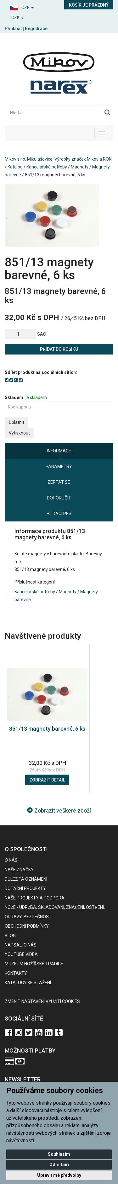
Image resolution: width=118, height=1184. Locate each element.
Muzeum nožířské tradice (34, 963)
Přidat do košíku (59, 349)
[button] (29, 7)
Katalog (15, 166)
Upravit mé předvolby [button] (59, 1175)
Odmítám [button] (59, 1164)
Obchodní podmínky (27, 926)
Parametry (59, 466)
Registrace (36, 28)
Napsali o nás (21, 944)
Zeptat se (59, 482)
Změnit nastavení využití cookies (42, 1001)
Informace (59, 450)
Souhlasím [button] (59, 1154)
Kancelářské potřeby (46, 166)
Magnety (79, 166)
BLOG (10, 935)
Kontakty (16, 973)
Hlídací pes (59, 513)
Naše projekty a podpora (35, 897)
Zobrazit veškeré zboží (59, 810)
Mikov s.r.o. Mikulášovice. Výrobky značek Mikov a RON (58, 159)
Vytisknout (19, 432)
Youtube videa (21, 954)
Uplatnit (16, 422)
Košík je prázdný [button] (89, 5)
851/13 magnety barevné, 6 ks (47, 728)
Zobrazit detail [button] (47, 779)
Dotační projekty (25, 888)
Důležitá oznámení (26, 879)
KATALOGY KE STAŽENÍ (28, 982)
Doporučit (59, 497)
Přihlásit (13, 28)
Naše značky (19, 869)
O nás (11, 860)
